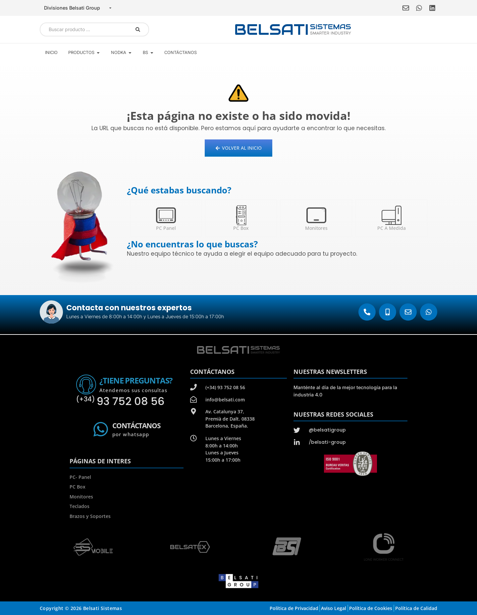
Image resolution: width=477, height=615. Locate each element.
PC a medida (391, 228)
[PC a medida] (391, 215)
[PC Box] (241, 215)
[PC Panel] (166, 215)
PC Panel (166, 228)
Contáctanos (136, 425)
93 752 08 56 (120, 401)
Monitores (316, 228)
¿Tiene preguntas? (135, 380)
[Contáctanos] (100, 429)
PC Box (241, 228)
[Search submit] (138, 29)
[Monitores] (316, 215)
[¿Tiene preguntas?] (86, 384)
